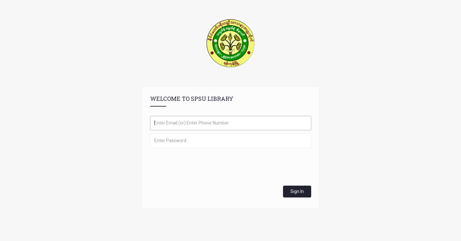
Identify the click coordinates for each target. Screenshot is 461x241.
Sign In (297, 191)
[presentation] (198, 163)
